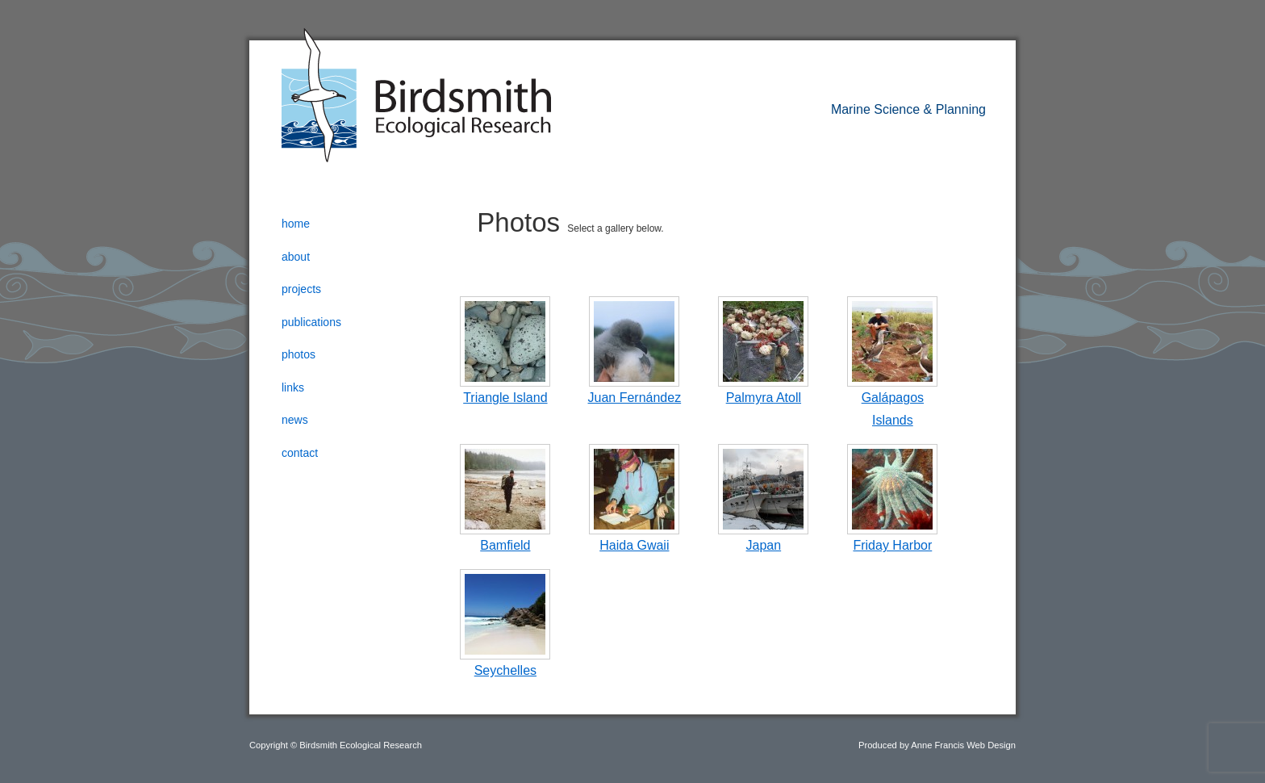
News (295, 419)
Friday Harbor (892, 545)
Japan (764, 545)
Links (293, 387)
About (296, 256)
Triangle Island (505, 397)
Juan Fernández (635, 397)
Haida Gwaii (634, 545)
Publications (311, 322)
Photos (298, 354)
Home (296, 223)
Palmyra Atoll (763, 397)
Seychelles (505, 670)
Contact (300, 452)
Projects (301, 289)
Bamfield (505, 545)
